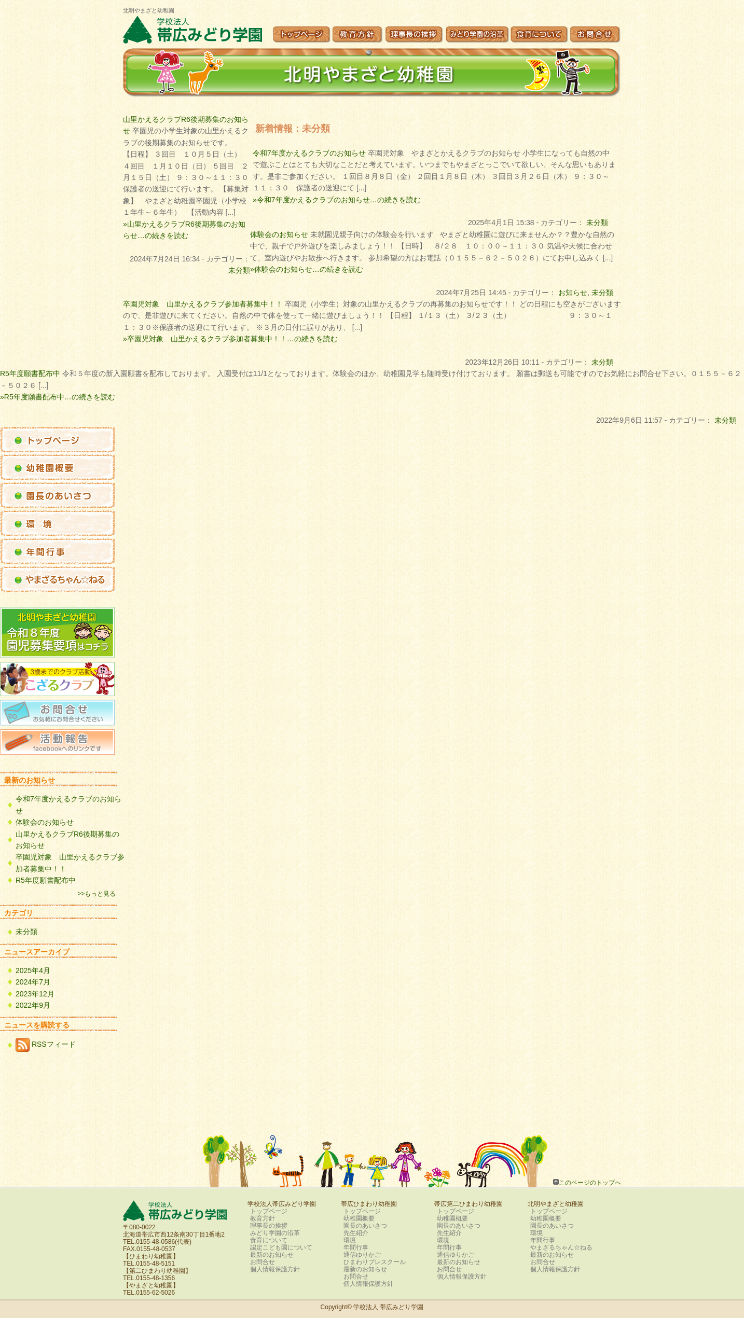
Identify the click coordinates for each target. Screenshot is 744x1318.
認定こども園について (281, 1247)
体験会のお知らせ (279, 234)
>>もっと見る (96, 893)
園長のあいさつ (365, 1225)
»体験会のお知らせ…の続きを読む (306, 269)
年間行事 (355, 1247)
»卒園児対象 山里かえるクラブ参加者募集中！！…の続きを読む (230, 339)
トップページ (268, 1211)
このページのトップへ (590, 1182)
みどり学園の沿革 (275, 1233)
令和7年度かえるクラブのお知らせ (309, 153)
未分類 (597, 222)
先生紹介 (355, 1233)
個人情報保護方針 (275, 1269)
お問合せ (262, 1262)
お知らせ (572, 292)
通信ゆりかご (362, 1254)
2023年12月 (35, 994)
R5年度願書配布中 (30, 373)
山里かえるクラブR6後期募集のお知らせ (67, 840)
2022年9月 (33, 1005)
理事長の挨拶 (268, 1225)
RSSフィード (46, 1045)
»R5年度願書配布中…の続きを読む (57, 397)
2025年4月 (33, 970)
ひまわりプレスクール (374, 1262)
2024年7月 (33, 982)
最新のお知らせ (272, 1254)
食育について (268, 1240)
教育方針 (262, 1218)
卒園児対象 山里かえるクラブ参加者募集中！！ (203, 304)
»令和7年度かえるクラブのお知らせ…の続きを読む (337, 200)
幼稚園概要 (359, 1218)
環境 (349, 1240)
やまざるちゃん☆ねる (561, 1247)
